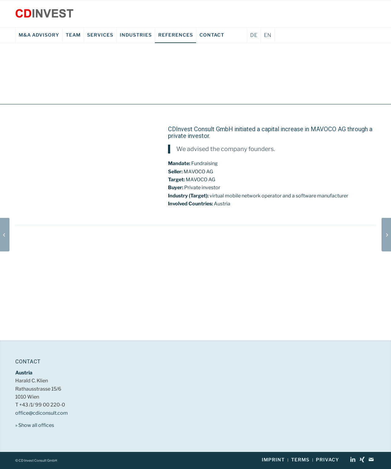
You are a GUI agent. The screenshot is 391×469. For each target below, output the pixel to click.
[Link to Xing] (362, 459)
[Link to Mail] (371, 459)
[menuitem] (38, 35)
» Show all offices (34, 425)
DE (254, 35)
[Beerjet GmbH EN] (4, 234)
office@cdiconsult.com (41, 413)
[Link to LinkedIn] (352, 459)
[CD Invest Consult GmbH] (44, 13)
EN (268, 35)
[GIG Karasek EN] (386, 234)
